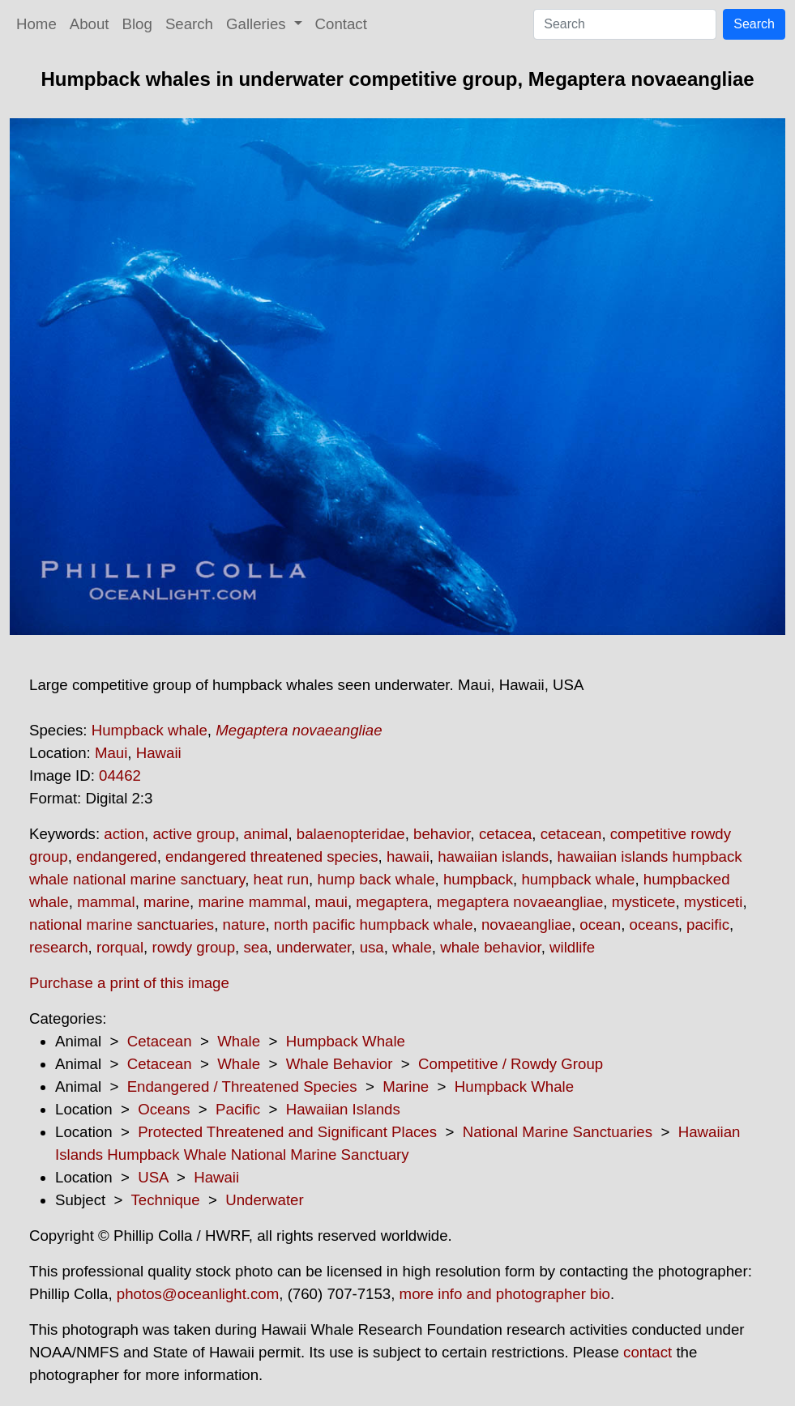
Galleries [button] (258, 23)
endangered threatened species (271, 856)
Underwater (264, 1199)
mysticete (644, 901)
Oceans (164, 1109)
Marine (406, 1086)
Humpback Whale (345, 1041)
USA (153, 1177)
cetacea (505, 833)
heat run (281, 879)
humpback (478, 879)
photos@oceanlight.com (198, 1293)
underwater (313, 947)
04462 (120, 775)
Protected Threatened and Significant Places (287, 1131)
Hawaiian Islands (343, 1109)
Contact (341, 23)
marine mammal (252, 901)
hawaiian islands (493, 856)
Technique (165, 1199)
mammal (106, 901)
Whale (238, 1041)
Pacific (238, 1109)
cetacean (571, 833)
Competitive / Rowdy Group (510, 1063)
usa (372, 947)
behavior (442, 833)
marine (166, 901)
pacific (707, 924)
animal (265, 833)
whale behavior (490, 947)
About (89, 23)
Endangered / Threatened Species (242, 1086)
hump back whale (375, 879)
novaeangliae (526, 924)
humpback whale (578, 879)
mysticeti (713, 901)
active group (193, 833)
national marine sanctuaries (121, 924)
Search (189, 23)
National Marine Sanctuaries (557, 1131)
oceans (654, 924)
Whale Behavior (339, 1063)
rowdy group (193, 947)
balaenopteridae (351, 833)
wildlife (572, 947)
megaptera (392, 901)
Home (36, 23)
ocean (600, 924)
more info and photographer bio (505, 1293)
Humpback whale (149, 730)
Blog (137, 23)
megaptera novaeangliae (520, 901)
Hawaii (159, 752)
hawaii (408, 856)
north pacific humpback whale (373, 924)
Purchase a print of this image (129, 982)
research (58, 947)
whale (412, 947)
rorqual (119, 947)
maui (331, 901)
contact (647, 1352)
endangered (116, 856)
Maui (111, 752)
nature (244, 924)
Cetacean (159, 1041)
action (124, 833)
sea (255, 947)
